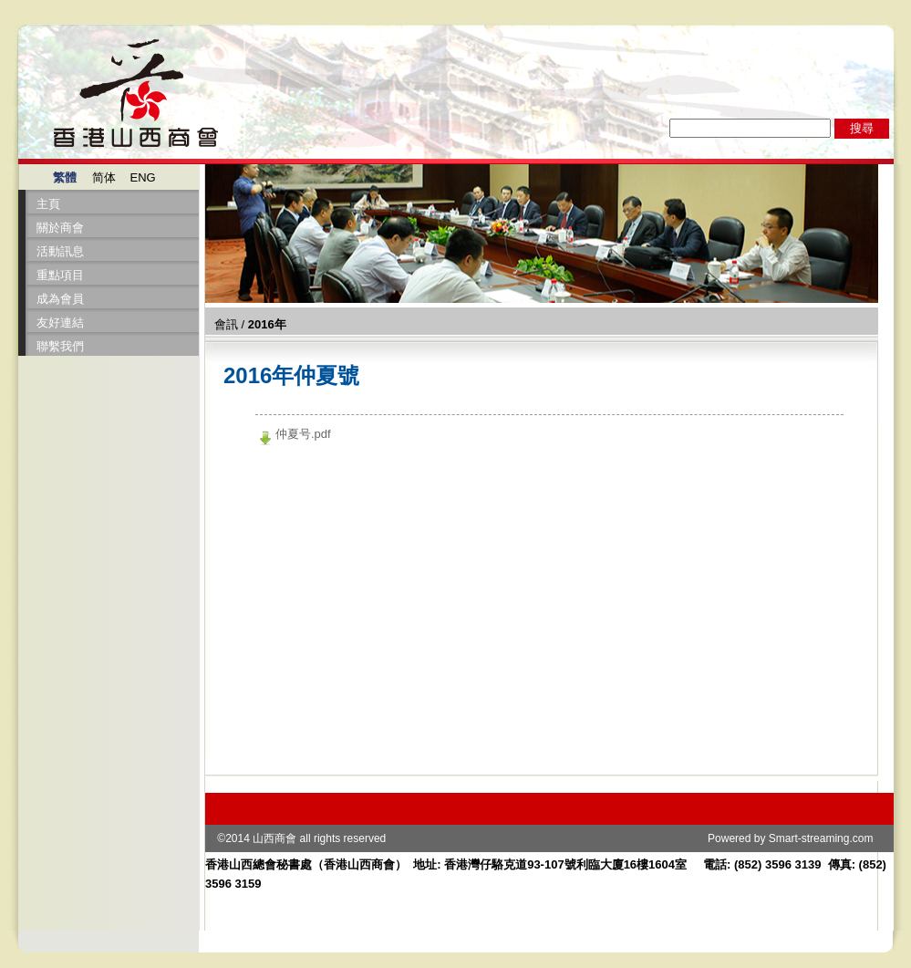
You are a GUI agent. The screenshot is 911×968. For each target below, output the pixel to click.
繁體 (65, 177)
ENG (143, 177)
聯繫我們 (60, 346)
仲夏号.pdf (303, 434)
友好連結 (60, 322)
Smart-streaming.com (821, 838)
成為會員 (60, 299)
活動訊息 (60, 251)
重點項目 (60, 275)
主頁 (48, 204)
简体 (104, 177)
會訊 (226, 324)
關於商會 (60, 227)
